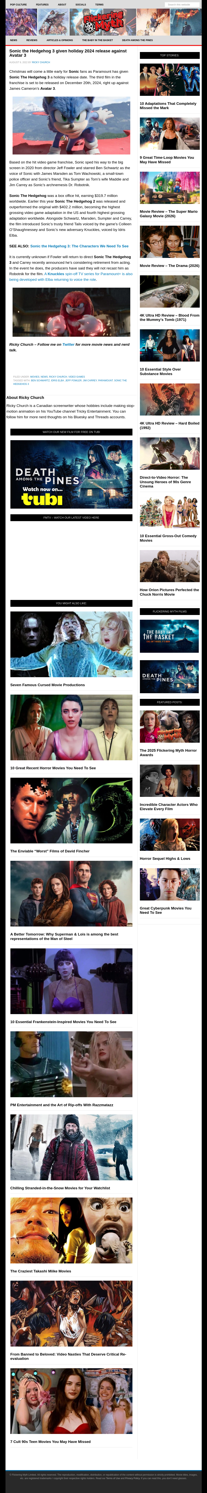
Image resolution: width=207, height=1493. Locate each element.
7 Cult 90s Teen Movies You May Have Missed (50, 1442)
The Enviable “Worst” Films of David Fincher (50, 851)
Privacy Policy (132, 1478)
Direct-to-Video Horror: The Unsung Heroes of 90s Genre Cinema (165, 481)
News (44, 376)
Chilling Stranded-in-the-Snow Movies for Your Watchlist (60, 1188)
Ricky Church (58, 376)
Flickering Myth (103, 22)
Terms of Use (113, 1478)
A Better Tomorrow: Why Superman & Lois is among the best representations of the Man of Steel (64, 936)
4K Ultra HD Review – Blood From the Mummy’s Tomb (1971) (170, 317)
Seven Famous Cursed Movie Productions (47, 685)
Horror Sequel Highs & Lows (165, 858)
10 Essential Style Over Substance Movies (160, 371)
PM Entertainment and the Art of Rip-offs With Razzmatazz (61, 1105)
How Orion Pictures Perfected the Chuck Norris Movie (169, 592)
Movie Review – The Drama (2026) (170, 266)
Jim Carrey (90, 380)
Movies (34, 376)
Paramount (105, 380)
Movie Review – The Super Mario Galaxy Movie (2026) (169, 213)
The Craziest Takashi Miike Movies (40, 1271)
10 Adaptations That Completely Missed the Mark (168, 105)
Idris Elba (57, 380)
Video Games (76, 376)
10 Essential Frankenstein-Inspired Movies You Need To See (63, 1022)
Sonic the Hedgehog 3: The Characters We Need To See (79, 246)
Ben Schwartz (40, 380)
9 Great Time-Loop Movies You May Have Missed (167, 159)
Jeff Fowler (73, 380)
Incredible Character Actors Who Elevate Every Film (169, 807)
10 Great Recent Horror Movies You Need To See (53, 768)
